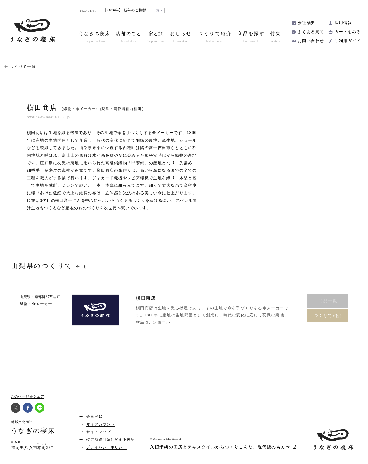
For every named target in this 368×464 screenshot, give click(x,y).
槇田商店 (146, 298)
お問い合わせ (311, 41)
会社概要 (306, 23)
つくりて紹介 (328, 315)
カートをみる (348, 32)
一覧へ (158, 10)
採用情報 (343, 23)
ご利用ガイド (348, 41)
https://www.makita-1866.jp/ (48, 117)
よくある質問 (311, 32)
